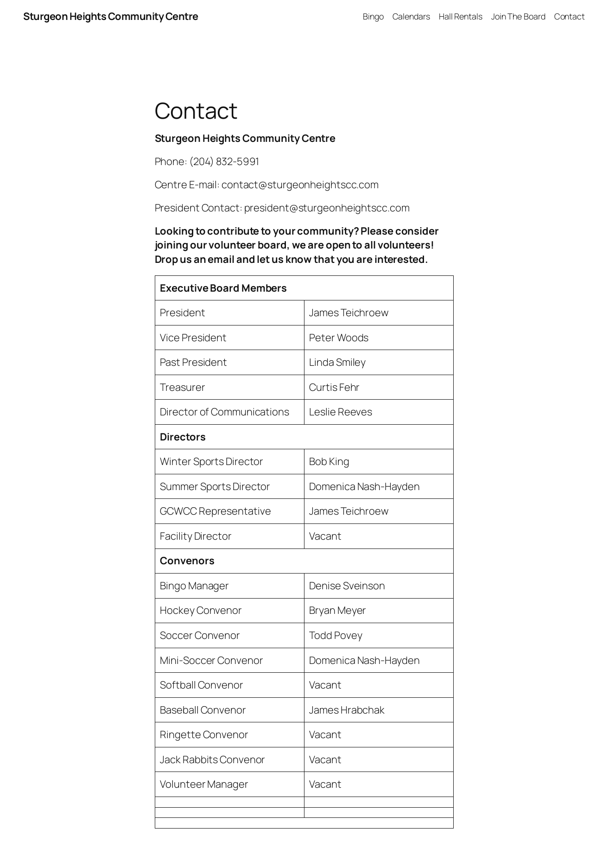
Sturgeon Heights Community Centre (110, 16)
